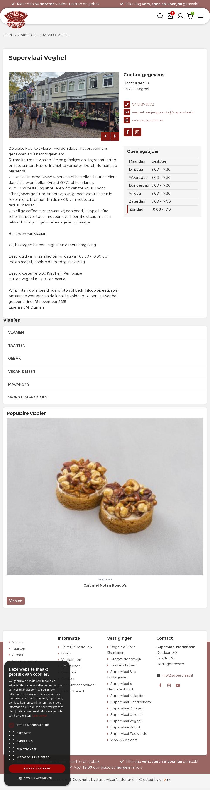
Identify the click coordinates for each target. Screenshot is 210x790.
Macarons (19, 386)
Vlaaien (17, 333)
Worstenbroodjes (28, 399)
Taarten (17, 346)
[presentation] (105, 136)
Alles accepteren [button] (37, 768)
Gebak (15, 359)
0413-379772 (139, 104)
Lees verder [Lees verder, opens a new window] (39, 716)
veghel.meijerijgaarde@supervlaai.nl (159, 112)
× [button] (64, 666)
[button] (37, 778)
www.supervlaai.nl (144, 120)
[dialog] (37, 723)
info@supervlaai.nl (178, 677)
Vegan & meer (22, 373)
